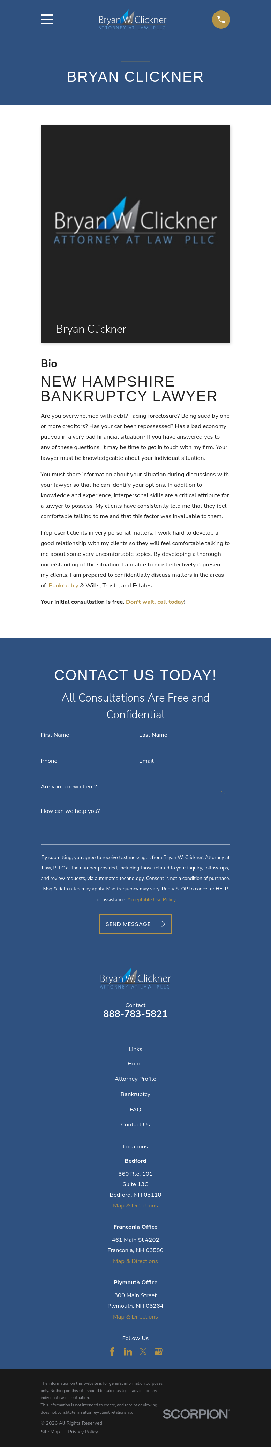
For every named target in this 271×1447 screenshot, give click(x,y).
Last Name (153, 735)
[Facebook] (112, 1351)
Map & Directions (135, 1206)
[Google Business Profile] (159, 1351)
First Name (55, 735)
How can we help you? (70, 811)
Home (135, 1063)
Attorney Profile (135, 1079)
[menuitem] (50, 1431)
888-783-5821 (135, 1014)
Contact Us (135, 1125)
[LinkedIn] (128, 1351)
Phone (49, 761)
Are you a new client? (69, 787)
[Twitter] (143, 1351)
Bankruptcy (64, 585)
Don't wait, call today (155, 602)
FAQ (135, 1110)
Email (146, 761)
